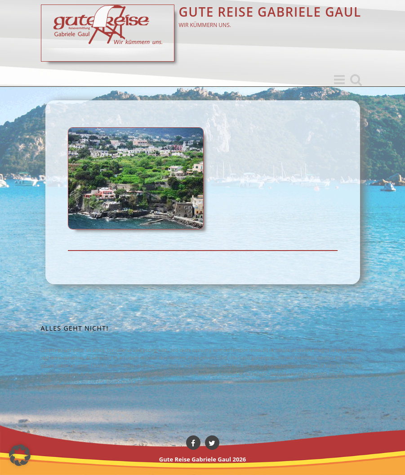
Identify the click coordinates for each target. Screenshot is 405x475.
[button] (20, 455)
